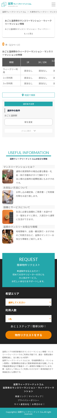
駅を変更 (28, 122)
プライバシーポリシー (28, 400)
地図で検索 (30, 95)
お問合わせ (37, 404)
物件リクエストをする (28, 335)
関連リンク (20, 396)
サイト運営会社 (21, 404)
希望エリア (12, 293)
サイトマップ (35, 396)
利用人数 (10, 310)
